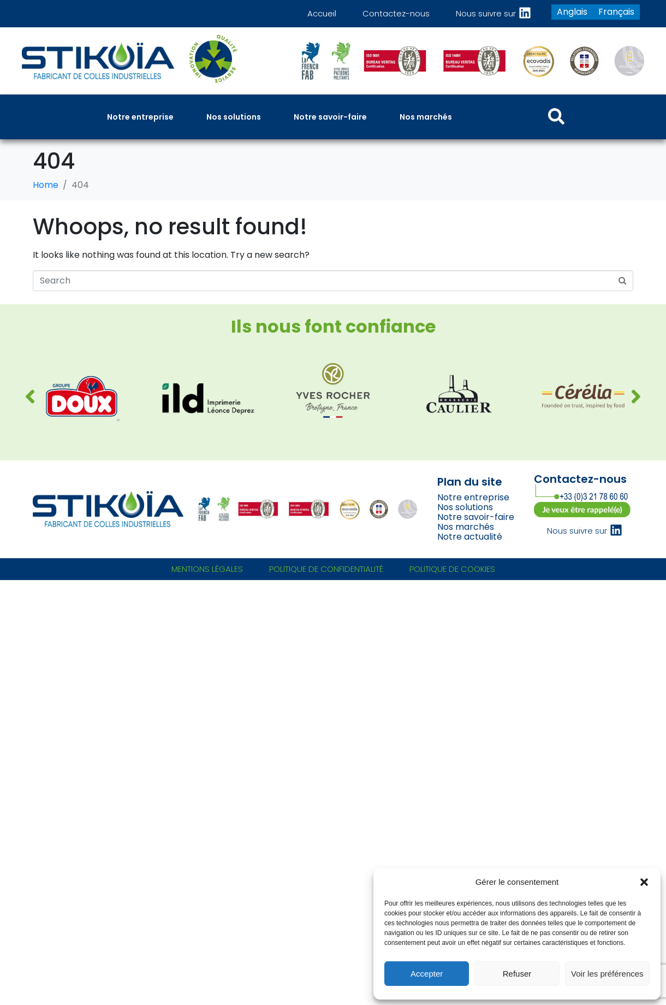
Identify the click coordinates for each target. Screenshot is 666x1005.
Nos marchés (465, 527)
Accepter (427, 973)
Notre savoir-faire (475, 517)
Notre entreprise (473, 497)
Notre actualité (469, 536)
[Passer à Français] (616, 12)
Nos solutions (465, 507)
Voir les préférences (607, 973)
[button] (644, 882)
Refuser (517, 973)
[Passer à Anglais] (572, 12)
